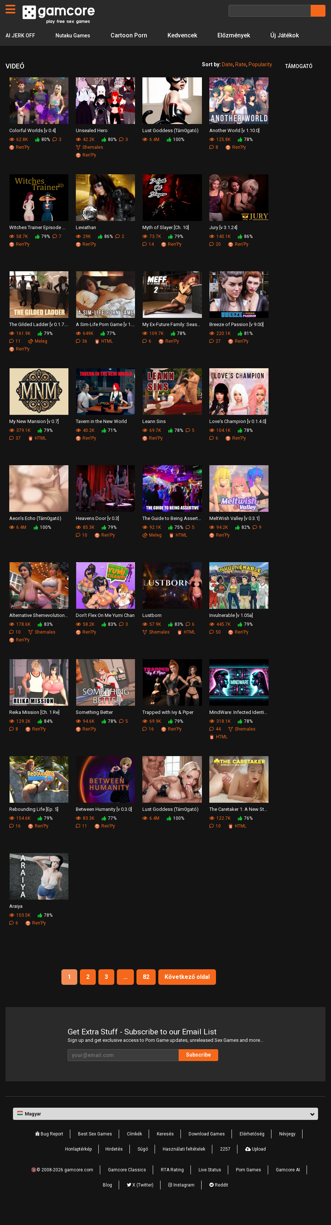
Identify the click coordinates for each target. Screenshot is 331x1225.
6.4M (150, 154)
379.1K (19, 445)
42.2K (85, 154)
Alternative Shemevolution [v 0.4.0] (38, 630)
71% (109, 445)
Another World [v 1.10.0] (234, 145)
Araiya (16, 921)
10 (81, 550)
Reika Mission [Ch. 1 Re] (34, 727)
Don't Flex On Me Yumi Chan (105, 630)
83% (45, 639)
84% (45, 736)
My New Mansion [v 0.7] (34, 436)
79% (42, 251)
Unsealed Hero (92, 145)
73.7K (151, 251)
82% (242, 542)
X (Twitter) (140, 1199)
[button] (165, 1128)
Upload (255, 1164)
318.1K (219, 736)
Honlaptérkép (78, 1164)
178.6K (19, 639)
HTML (104, 356)
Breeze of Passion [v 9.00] (236, 339)
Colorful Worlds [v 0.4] (32, 145)
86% (105, 251)
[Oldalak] (10, 9)
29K (83, 251)
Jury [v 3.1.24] (223, 242)
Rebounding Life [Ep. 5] (33, 824)
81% (245, 348)
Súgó (143, 1164)
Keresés (165, 1148)
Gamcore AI (288, 1184)
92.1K (151, 542)
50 (215, 647)
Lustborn (152, 630)
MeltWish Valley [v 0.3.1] (234, 533)
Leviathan (86, 242)
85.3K (85, 542)
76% (245, 833)
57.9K (151, 639)
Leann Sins (154, 436)
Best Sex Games (95, 1148)
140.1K (219, 251)
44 (215, 743)
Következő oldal (187, 991)
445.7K (219, 639)
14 (148, 259)
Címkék (134, 1148)
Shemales (89, 162)
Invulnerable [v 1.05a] (231, 630)
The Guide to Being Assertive (172, 533)
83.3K (85, 833)
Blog (107, 1199)
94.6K (85, 736)
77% (108, 348)
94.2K (218, 542)
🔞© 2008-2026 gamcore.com (62, 1184)
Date (227, 79)
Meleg (37, 356)
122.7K (219, 833)
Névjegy (287, 1148)
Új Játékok (20, 50)
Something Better (94, 727)
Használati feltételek (184, 1164)
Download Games (207, 1148)
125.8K (219, 154)
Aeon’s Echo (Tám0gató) (35, 533)
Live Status (210, 1184)
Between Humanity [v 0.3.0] (104, 824)
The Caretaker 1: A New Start (238, 824)
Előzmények (242, 35)
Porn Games (248, 1184)
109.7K (152, 348)
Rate (240, 79)
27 (215, 356)
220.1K (219, 348)
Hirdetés (114, 1164)
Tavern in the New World (101, 436)
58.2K (85, 639)
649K (84, 348)
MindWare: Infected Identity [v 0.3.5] (238, 727)
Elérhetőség (252, 1148)
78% (245, 154)
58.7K (18, 251)
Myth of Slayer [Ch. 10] (165, 242)
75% (175, 542)
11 (15, 356)
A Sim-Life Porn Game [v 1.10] (105, 339)
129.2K (19, 736)
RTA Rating (172, 1184)
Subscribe (198, 1070)
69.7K (151, 445)
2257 (225, 1164)
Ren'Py (19, 162)
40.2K (85, 445)
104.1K (219, 445)
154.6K (19, 833)
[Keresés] (270, 11)
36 (81, 356)
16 (148, 743)
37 (15, 453)
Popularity (260, 79)
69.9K (151, 736)
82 (146, 991)
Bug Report (49, 1148)
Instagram (181, 1199)
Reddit (218, 1199)
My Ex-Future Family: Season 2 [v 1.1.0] (172, 339)
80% (42, 154)
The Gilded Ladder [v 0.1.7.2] (38, 339)
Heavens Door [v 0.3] (97, 533)
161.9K (19, 348)
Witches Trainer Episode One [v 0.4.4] (38, 242)
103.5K (19, 930)
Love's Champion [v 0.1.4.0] (237, 436)
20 (215, 259)
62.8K (18, 154)
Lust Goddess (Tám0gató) (170, 145)
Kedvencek (190, 35)
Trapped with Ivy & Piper (167, 727)
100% (175, 154)
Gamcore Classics (127, 1184)
